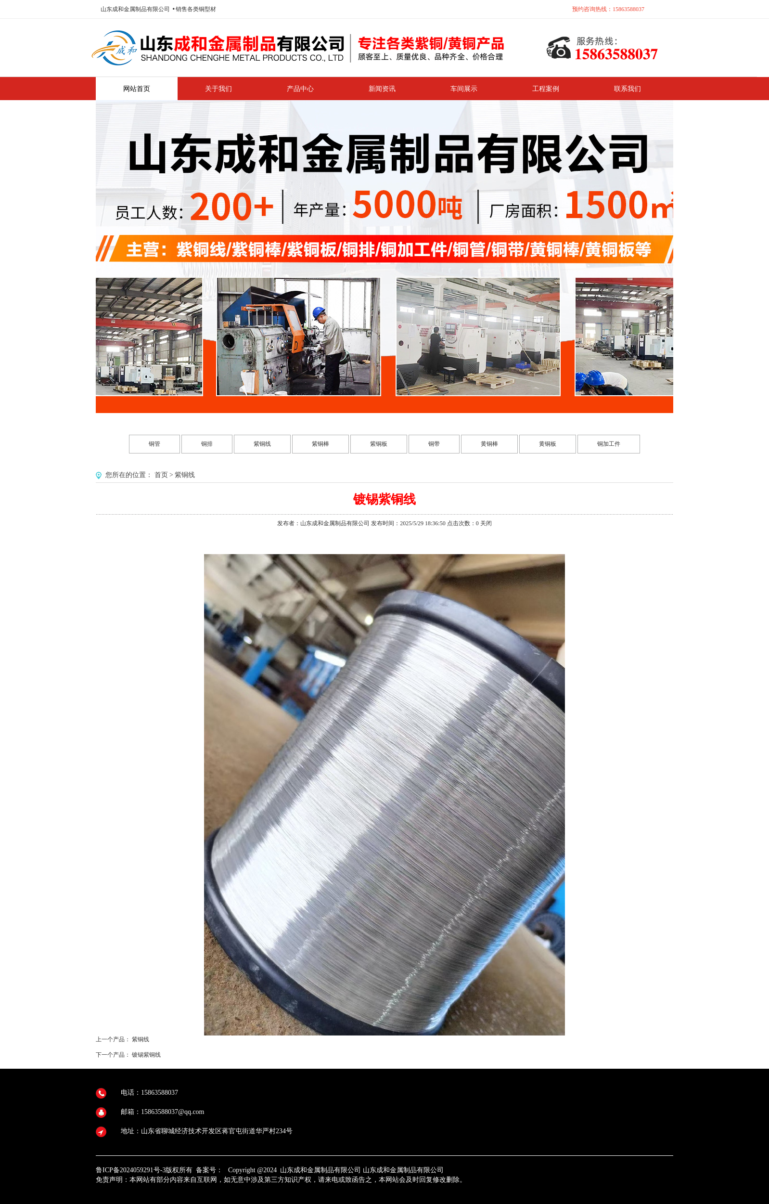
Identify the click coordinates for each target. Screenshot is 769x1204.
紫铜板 (378, 443)
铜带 (434, 443)
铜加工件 (608, 443)
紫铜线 (262, 443)
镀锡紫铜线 (146, 1054)
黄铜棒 (489, 443)
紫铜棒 (320, 443)
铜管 (154, 443)
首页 (161, 475)
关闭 (486, 523)
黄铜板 (547, 443)
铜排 (207, 443)
